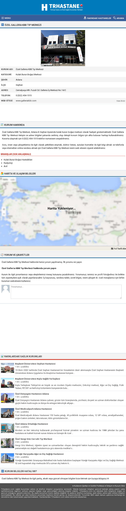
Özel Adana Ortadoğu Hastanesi (31, 424)
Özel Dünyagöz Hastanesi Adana (32, 394)
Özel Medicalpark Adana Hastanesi (33, 409)
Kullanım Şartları (81, 486)
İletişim (109, 486)
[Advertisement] (63, 112)
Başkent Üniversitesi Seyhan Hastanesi (35, 364)
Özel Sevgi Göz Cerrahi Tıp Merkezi (33, 439)
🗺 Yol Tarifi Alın (118, 249)
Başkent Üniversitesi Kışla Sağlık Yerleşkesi (37, 379)
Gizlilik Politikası (97, 486)
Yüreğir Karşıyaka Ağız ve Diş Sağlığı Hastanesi (39, 454)
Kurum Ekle (120, 486)
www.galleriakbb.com (26, 100)
